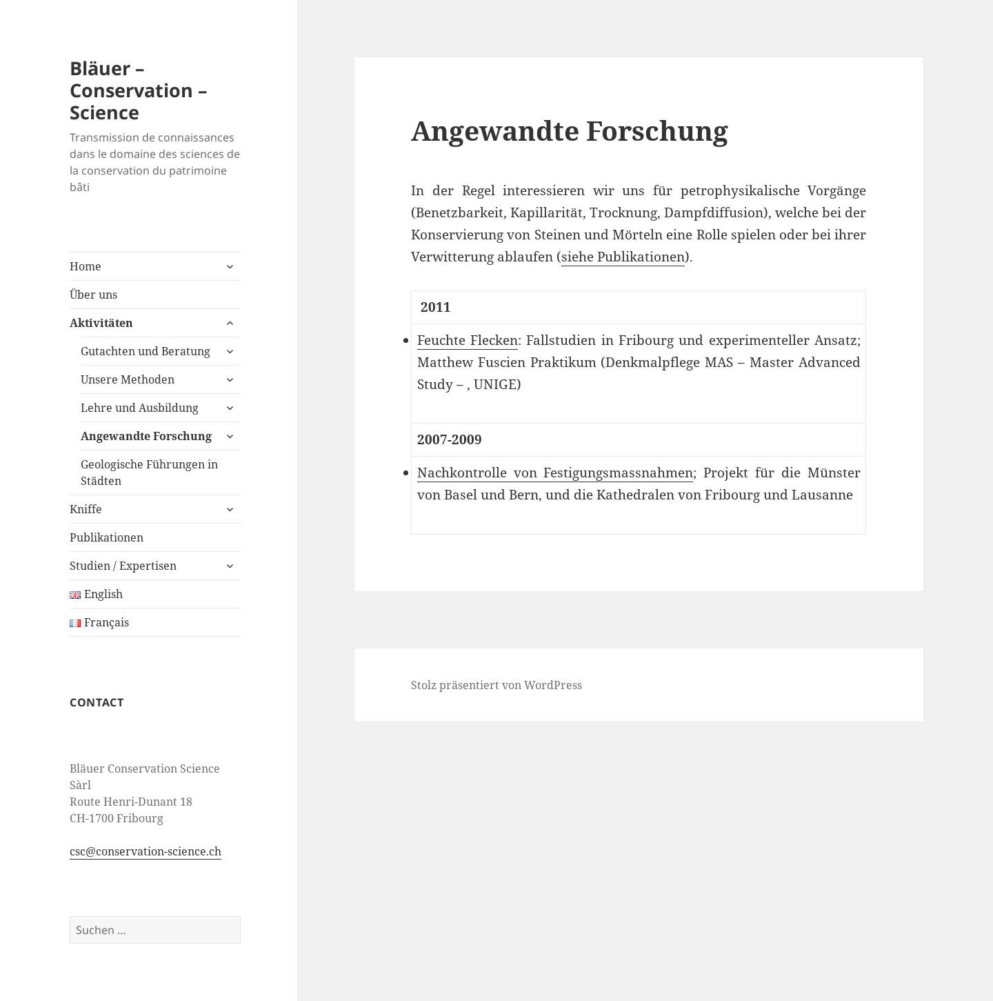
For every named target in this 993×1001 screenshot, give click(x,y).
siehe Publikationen (623, 257)
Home (85, 266)
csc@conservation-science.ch (145, 851)
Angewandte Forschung (146, 436)
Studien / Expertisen (123, 565)
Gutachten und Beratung (145, 351)
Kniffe (86, 509)
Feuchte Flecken (467, 340)
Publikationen (106, 537)
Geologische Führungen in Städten (149, 472)
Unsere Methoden (127, 379)
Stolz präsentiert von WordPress (496, 685)
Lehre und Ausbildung (140, 407)
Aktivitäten (101, 322)
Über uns (93, 294)
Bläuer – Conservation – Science (139, 90)
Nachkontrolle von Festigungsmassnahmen (555, 473)
